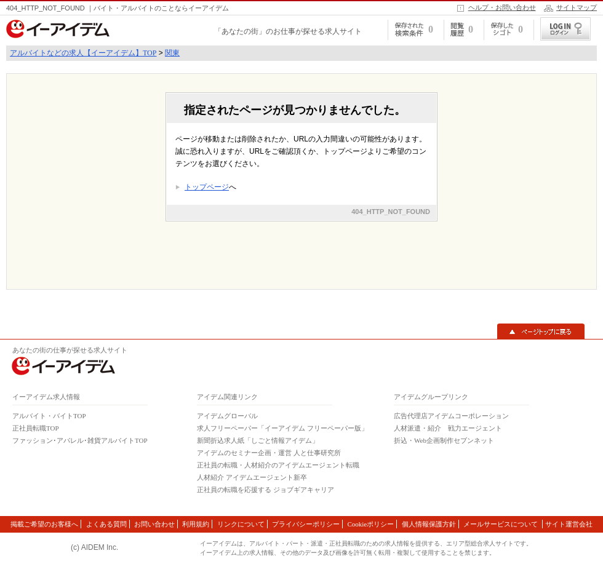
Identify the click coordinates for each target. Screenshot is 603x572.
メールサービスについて (501, 524)
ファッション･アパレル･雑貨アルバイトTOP (80, 440)
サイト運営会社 (569, 524)
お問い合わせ (154, 524)
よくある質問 (106, 524)
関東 (172, 53)
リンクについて (241, 524)
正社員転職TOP (35, 428)
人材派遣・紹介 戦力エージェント (448, 428)
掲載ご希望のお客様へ (44, 524)
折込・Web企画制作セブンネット (444, 440)
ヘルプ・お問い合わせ (502, 7)
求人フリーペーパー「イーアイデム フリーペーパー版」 (282, 428)
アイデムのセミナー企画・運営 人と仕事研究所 (269, 452)
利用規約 (195, 524)
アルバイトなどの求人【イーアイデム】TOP (83, 53)
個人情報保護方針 (429, 524)
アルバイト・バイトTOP (49, 415)
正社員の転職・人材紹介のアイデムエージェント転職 (278, 465)
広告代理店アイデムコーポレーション (451, 415)
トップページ (207, 187)
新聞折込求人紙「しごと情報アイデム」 (258, 440)
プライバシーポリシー (306, 524)
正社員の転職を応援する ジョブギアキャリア (265, 489)
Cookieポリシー (370, 524)
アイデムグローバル (227, 415)
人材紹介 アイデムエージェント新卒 (252, 477)
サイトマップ (576, 7)
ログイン (565, 29)
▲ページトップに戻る (541, 332)
